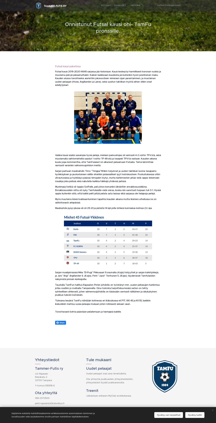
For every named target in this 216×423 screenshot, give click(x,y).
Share (60, 323)
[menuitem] (166, 5)
